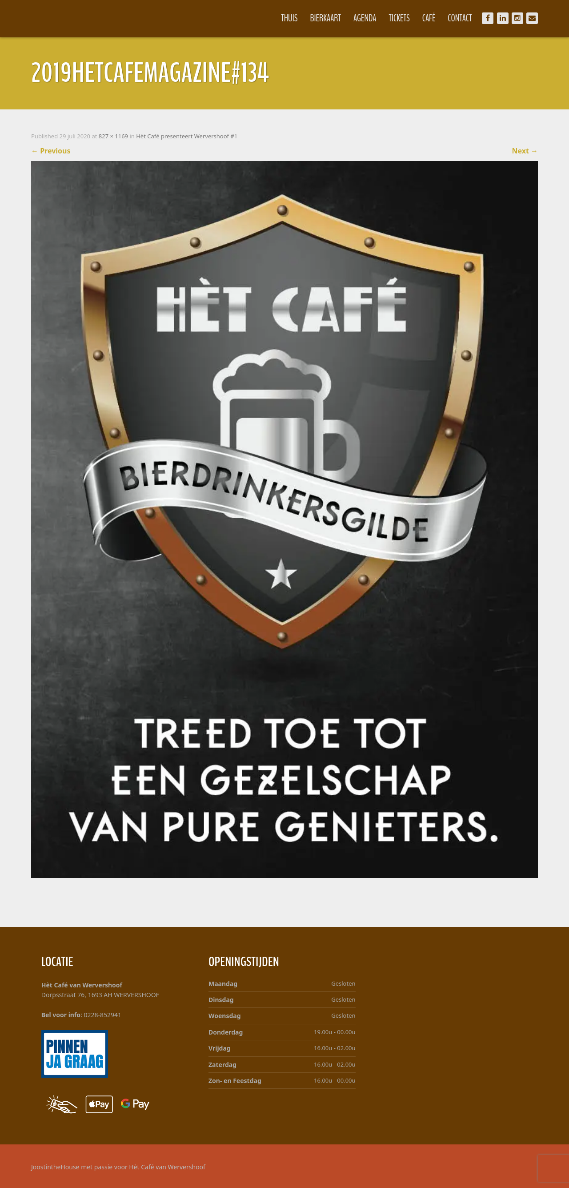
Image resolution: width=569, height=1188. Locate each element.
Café (429, 18)
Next (525, 151)
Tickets (399, 18)
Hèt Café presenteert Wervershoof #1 (186, 136)
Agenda (365, 18)
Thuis (289, 18)
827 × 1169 (113, 136)
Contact (460, 18)
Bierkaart (325, 18)
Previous (51, 151)
